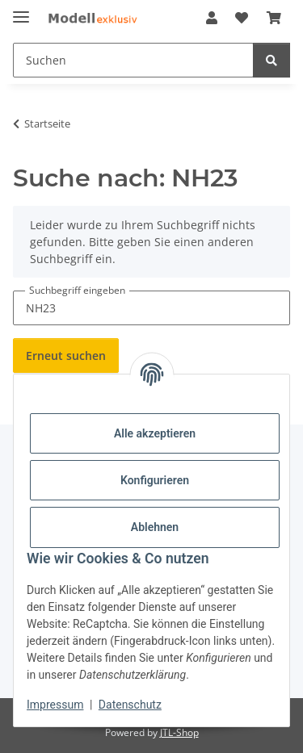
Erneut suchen (66, 355)
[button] (211, 18)
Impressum (55, 704)
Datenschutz (130, 704)
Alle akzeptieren (155, 433)
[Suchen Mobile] (133, 60)
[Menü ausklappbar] (21, 10)
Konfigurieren (154, 480)
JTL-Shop (179, 732)
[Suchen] (271, 60)
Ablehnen (155, 527)
